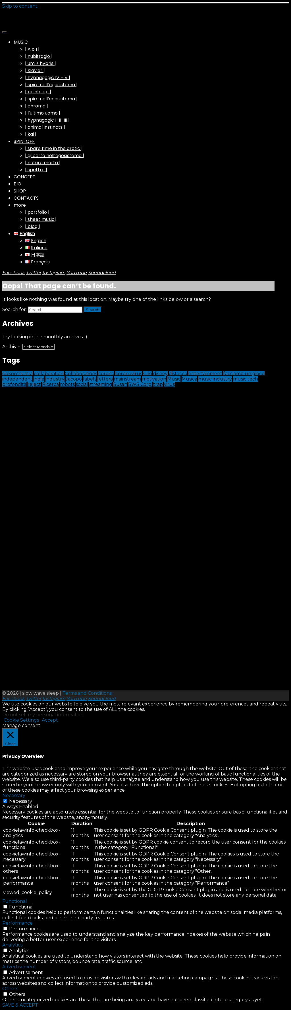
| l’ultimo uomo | (42, 113)
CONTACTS (26, 198)
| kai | (30, 134)
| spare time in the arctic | (54, 148)
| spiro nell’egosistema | (51, 84)
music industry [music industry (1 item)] (215, 379)
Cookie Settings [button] (21, 720)
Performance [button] (17, 923)
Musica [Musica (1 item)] (189, 379)
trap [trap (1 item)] (158, 384)
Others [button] (10, 988)
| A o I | (32, 49)
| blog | (32, 226)
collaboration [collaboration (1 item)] (49, 373)
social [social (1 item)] (82, 384)
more (20, 205)
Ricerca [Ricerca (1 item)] (50, 384)
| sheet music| (40, 219)
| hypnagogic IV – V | (47, 77)
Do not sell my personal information (43, 714)
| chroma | (36, 106)
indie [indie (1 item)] (39, 379)
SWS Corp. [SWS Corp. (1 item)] (140, 384)
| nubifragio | (39, 56)
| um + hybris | (40, 63)
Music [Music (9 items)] (173, 379)
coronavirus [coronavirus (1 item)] (128, 373)
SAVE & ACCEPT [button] (20, 1005)
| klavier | (35, 70)
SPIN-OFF (24, 141)
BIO (17, 184)
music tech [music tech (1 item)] (245, 379)
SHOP (20, 191)
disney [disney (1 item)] (160, 373)
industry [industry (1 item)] (55, 379)
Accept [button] (50, 720)
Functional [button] (14, 901)
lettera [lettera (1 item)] (105, 379)
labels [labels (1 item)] (89, 379)
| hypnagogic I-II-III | (47, 120)
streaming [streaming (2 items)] (100, 384)
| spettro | (36, 169)
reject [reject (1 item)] (34, 384)
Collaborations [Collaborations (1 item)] (81, 373)
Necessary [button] (13, 795)
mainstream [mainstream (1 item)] (127, 379)
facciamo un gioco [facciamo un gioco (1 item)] (244, 373)
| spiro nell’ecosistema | (51, 99)
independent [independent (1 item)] (17, 379)
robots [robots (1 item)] (67, 384)
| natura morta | (43, 162)
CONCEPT (25, 177)
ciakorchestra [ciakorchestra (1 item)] (17, 373)
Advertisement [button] (19, 966)
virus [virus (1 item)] (169, 384)
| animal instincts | (45, 127)
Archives (11, 346)
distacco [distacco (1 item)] (178, 373)
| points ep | (38, 91)
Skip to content (20, 6)
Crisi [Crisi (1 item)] (147, 373)
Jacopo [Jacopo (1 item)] (74, 379)
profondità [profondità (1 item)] (14, 384)
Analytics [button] (12, 945)
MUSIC (21, 42)
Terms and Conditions (87, 693)
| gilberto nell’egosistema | (54, 155)
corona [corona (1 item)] (106, 373)
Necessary (20, 801)
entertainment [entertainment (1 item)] (205, 373)
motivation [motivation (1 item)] (154, 379)
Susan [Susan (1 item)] (120, 384)
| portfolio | (37, 212)
